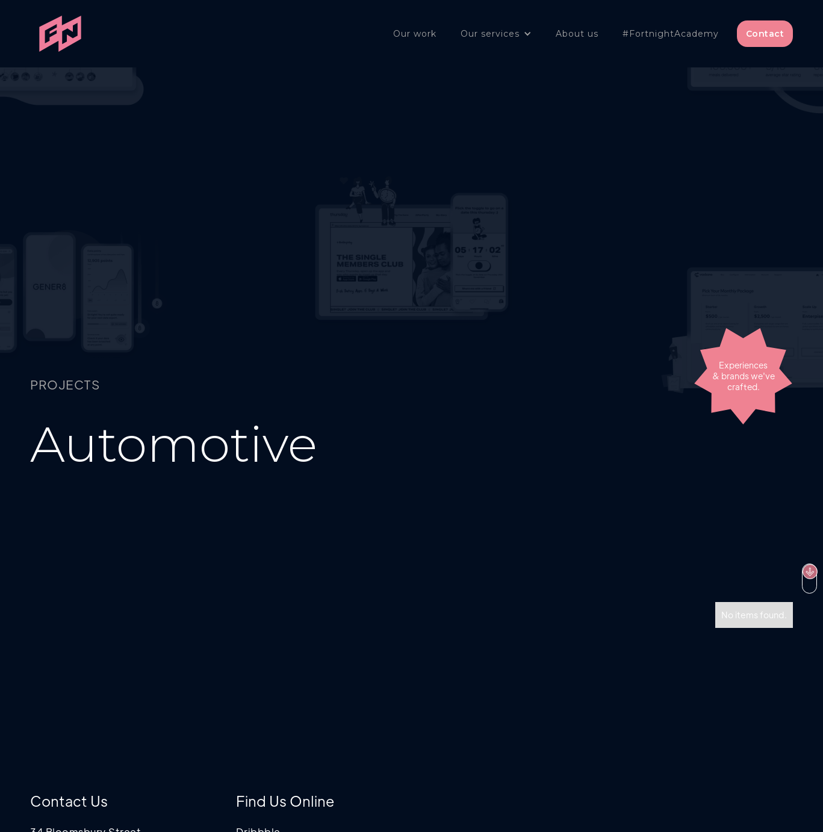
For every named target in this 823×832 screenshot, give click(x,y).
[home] (60, 34)
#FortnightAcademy (671, 33)
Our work (414, 33)
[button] (496, 33)
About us (577, 33)
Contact (765, 33)
